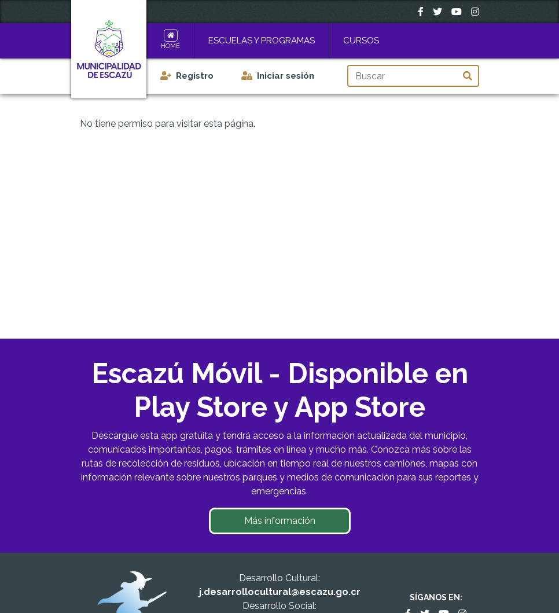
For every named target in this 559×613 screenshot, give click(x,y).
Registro (195, 76)
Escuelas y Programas (261, 40)
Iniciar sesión (285, 76)
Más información (279, 520)
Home (170, 46)
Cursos (361, 40)
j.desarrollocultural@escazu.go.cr (280, 591)
